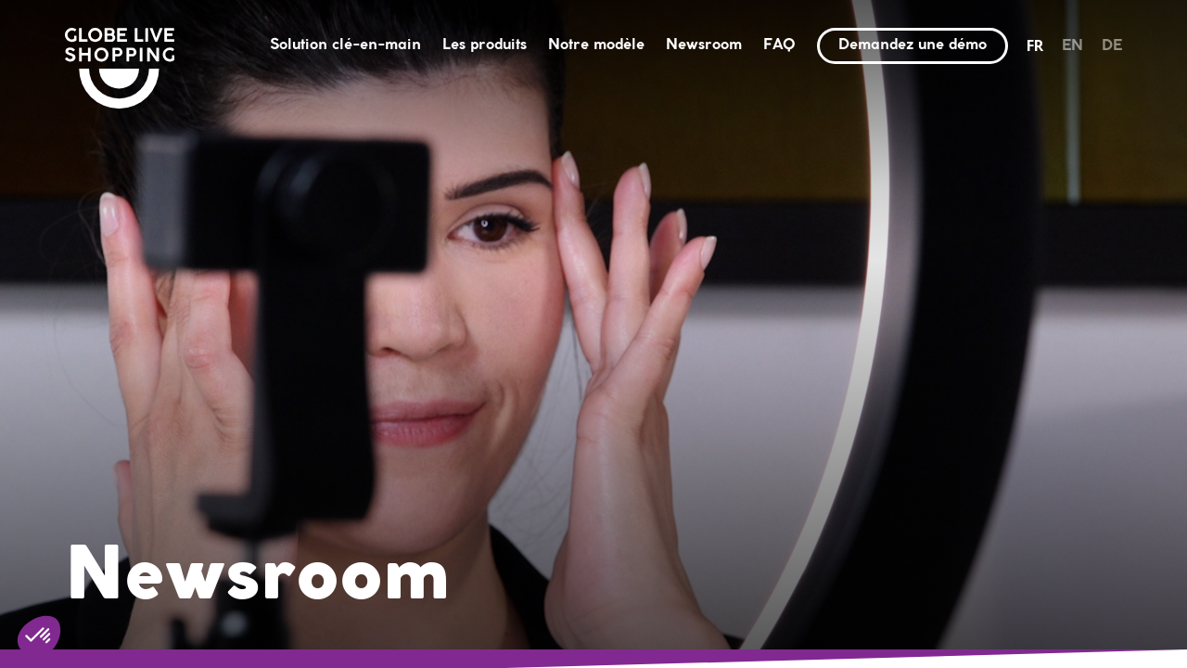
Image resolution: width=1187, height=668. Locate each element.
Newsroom (704, 45)
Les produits (484, 45)
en (1072, 46)
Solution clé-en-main (345, 45)
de (1112, 46)
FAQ (779, 45)
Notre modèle (596, 45)
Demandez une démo (912, 45)
